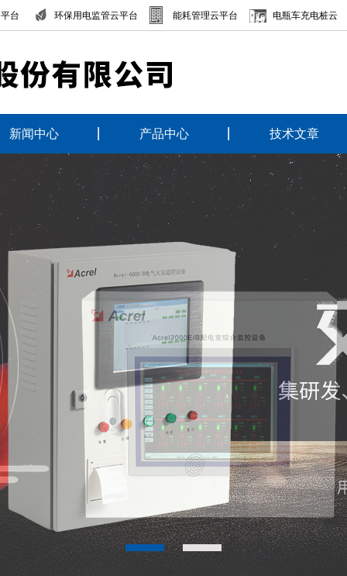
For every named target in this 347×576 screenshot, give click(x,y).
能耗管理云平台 (205, 15)
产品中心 (164, 133)
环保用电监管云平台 (96, 15)
